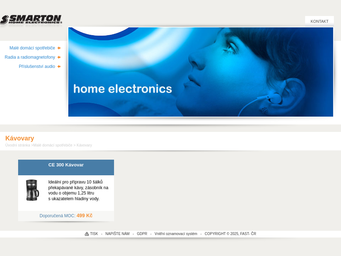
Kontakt (319, 21)
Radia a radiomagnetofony (30, 57)
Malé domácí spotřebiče (32, 48)
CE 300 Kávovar (65, 164)
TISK (94, 234)
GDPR (142, 234)
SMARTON (31, 18)
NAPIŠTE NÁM (117, 234)
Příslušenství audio (37, 66)
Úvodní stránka (17, 145)
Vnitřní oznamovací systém (176, 234)
